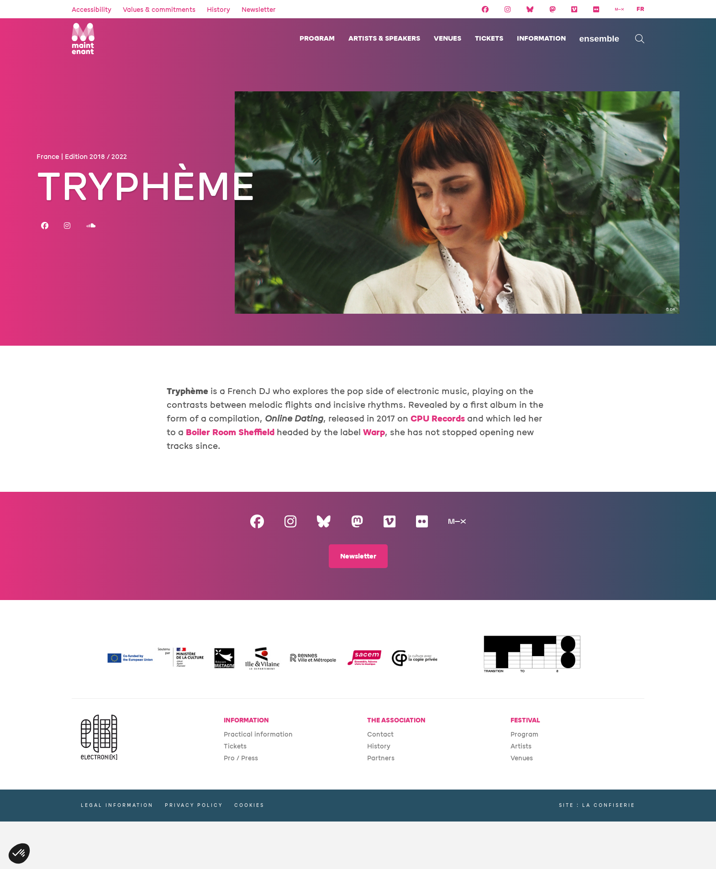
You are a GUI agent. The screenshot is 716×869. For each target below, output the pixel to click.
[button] (19, 853)
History (218, 10)
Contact (380, 734)
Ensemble (599, 38)
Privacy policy (194, 805)
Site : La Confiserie (597, 805)
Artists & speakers (384, 38)
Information (541, 38)
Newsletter (259, 10)
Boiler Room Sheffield (230, 432)
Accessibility (91, 10)
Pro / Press (241, 758)
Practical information (258, 734)
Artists (521, 746)
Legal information (117, 805)
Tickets (489, 38)
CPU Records (438, 418)
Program (317, 38)
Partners (381, 758)
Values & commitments (159, 10)
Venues (447, 38)
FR (640, 9)
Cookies (249, 805)
